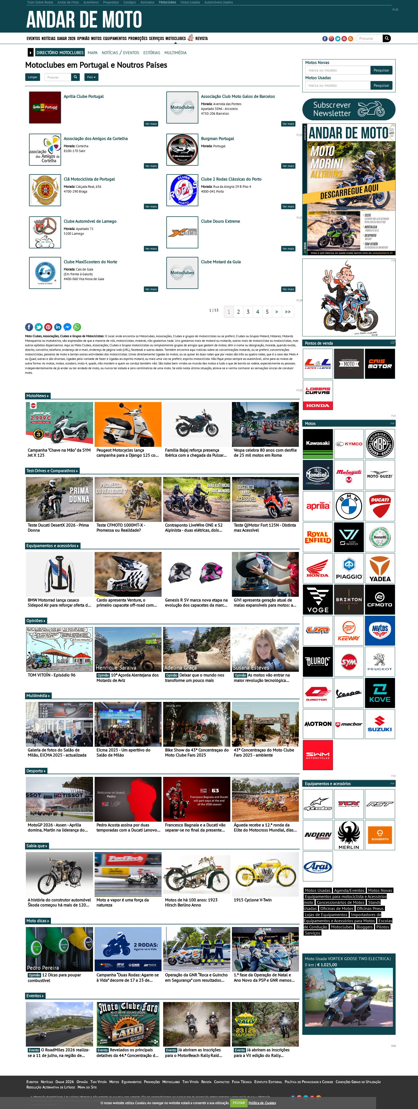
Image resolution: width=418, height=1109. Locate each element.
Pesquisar (381, 70)
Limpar (32, 77)
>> (288, 311)
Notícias (48, 38)
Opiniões (36, 620)
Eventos (33, 38)
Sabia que (37, 845)
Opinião (83, 38)
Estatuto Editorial (268, 1081)
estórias (151, 52)
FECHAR (239, 1102)
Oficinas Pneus (370, 908)
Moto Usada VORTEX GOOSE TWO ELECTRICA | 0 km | (349, 991)
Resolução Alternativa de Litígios (50, 1087)
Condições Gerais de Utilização (358, 1081)
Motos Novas (380, 890)
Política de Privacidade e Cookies (309, 1081)
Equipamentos (115, 38)
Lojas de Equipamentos (326, 914)
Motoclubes (176, 38)
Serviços (156, 38)
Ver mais (151, 124)
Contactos (221, 1081)
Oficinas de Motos (336, 908)
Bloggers (364, 926)
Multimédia (38, 695)
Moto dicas (38, 920)
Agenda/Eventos (349, 890)
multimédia (175, 52)
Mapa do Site (87, 1087)
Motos (96, 38)
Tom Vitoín (98, 1081)
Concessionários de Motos (340, 902)
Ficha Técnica (242, 1081)
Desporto (36, 770)
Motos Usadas (318, 890)
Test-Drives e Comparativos (52, 470)
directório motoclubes (60, 52)
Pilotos (382, 926)
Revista (201, 38)
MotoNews (37, 395)
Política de (262, 1102)
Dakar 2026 (66, 38)
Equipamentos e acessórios (52, 545)
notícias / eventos (120, 52)
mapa (93, 52)
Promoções (137, 38)
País (91, 77)
